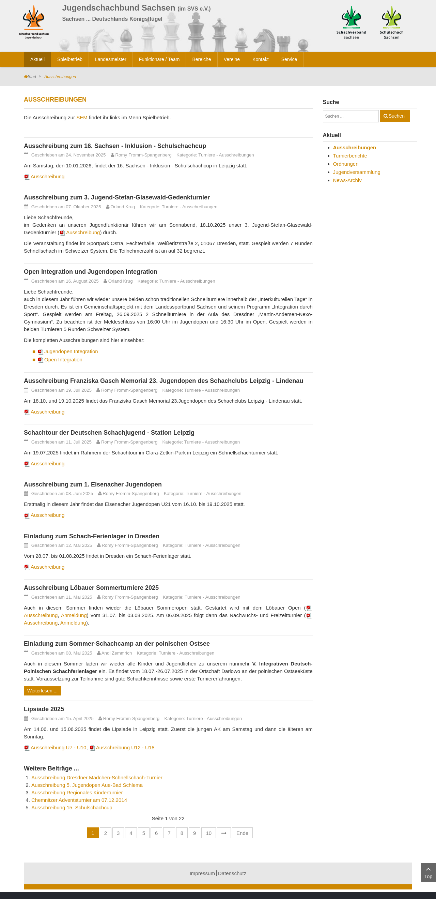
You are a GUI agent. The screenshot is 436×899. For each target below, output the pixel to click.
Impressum (202, 873)
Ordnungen (346, 164)
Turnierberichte (350, 156)
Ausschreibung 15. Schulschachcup (71, 807)
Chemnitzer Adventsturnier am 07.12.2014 (79, 800)
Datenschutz (232, 873)
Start (32, 76)
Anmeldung (74, 615)
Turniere (206, 155)
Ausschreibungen (236, 155)
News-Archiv (347, 180)
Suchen (397, 116)
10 (209, 833)
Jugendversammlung (356, 172)
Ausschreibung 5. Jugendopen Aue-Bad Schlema (87, 785)
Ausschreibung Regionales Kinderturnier (77, 792)
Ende (242, 833)
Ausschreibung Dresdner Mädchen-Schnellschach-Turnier (96, 777)
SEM (82, 117)
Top (428, 872)
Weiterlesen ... (42, 690)
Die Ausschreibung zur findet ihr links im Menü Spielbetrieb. (97, 117)
